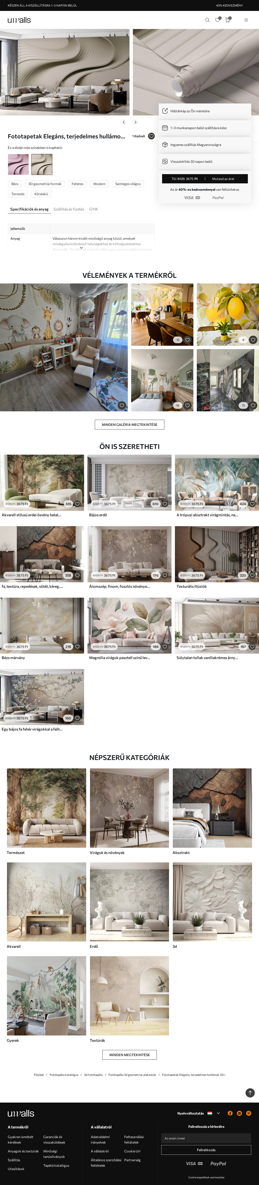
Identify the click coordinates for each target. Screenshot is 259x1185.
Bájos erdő (98, 496)
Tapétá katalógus (56, 1146)
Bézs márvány (13, 639)
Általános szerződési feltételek (106, 1143)
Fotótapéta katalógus (64, 1056)
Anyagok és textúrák (23, 1132)
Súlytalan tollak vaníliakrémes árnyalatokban (207, 639)
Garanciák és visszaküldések (54, 1120)
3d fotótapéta (93, 1056)
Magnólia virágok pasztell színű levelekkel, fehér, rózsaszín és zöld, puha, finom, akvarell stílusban (120, 639)
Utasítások (16, 1150)
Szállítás (14, 1141)
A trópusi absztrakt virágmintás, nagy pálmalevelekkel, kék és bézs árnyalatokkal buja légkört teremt (207, 496)
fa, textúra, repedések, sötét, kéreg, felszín (32, 567)
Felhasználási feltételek (134, 1120)
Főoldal (39, 1056)
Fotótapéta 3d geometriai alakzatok (132, 1056)
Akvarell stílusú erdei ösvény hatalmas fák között (32, 496)
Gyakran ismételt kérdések (20, 1120)
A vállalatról (100, 1132)
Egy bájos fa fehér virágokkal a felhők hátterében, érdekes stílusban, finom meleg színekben (32, 710)
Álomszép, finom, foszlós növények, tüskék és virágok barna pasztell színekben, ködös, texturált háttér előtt (120, 567)
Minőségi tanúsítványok (54, 1135)
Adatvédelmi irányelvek (100, 1120)
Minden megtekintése (129, 1036)
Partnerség (132, 1141)
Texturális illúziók (192, 567)
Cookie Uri (132, 1132)
